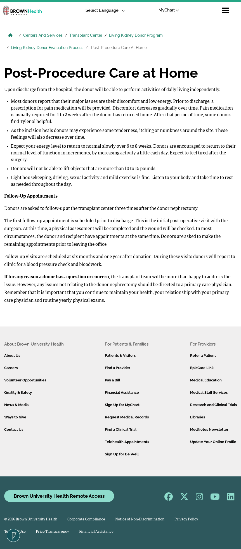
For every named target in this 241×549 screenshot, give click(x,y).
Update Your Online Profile (213, 442)
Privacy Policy (186, 519)
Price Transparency (52, 532)
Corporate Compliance (86, 519)
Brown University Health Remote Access (59, 496)
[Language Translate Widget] (103, 10)
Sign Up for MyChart (122, 405)
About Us (12, 355)
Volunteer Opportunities (25, 380)
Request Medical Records (127, 417)
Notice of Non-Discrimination (139, 519)
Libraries (197, 417)
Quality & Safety (18, 392)
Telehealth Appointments (127, 442)
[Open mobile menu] (225, 10)
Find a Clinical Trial (120, 429)
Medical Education (206, 380)
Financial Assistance (122, 392)
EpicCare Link (202, 368)
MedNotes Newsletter (209, 429)
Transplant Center (85, 35)
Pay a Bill (112, 380)
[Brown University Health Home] (10, 36)
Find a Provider (117, 368)
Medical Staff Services (209, 392)
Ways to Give (15, 417)
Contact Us (13, 429)
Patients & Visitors (120, 355)
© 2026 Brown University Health (30, 519)
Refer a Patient (203, 355)
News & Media (16, 405)
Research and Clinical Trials (213, 405)
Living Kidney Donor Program (136, 35)
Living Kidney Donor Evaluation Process (47, 47)
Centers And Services (43, 35)
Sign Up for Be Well (122, 454)
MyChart (169, 10)
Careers (11, 368)
